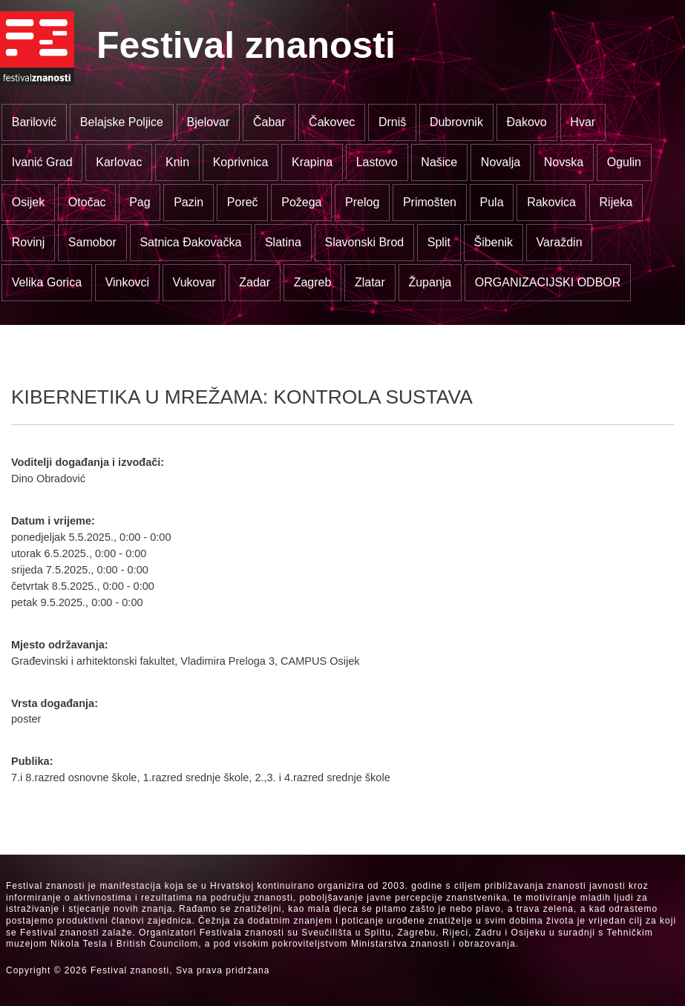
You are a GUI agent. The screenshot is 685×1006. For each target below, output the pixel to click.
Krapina (312, 162)
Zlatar (370, 282)
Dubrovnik (456, 122)
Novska (563, 162)
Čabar (269, 122)
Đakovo (527, 122)
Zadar (254, 282)
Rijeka (616, 202)
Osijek (28, 202)
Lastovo (377, 162)
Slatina (283, 242)
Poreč (242, 202)
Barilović (34, 122)
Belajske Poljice (121, 122)
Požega (301, 202)
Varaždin (560, 242)
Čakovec (332, 122)
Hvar (582, 122)
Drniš (392, 122)
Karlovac (119, 162)
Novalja (500, 162)
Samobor (92, 242)
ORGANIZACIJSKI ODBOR (547, 282)
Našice (439, 162)
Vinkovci (127, 282)
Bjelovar (208, 122)
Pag (139, 202)
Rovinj (28, 242)
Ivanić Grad (42, 162)
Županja (429, 282)
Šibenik (492, 242)
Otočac (87, 202)
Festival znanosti (246, 45)
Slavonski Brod (364, 242)
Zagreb (313, 282)
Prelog (362, 202)
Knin (177, 162)
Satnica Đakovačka (190, 242)
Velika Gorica (47, 282)
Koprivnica (241, 162)
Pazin (188, 202)
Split (438, 242)
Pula (492, 202)
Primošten (429, 202)
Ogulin (624, 162)
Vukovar (194, 282)
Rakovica (551, 202)
